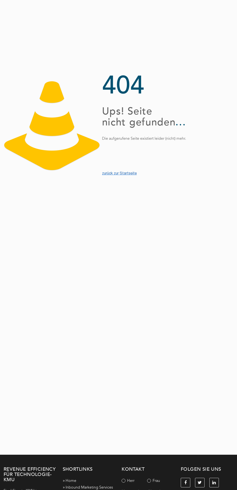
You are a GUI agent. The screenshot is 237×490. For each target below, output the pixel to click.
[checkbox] (147, 481)
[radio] (134, 481)
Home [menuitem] (71, 480)
